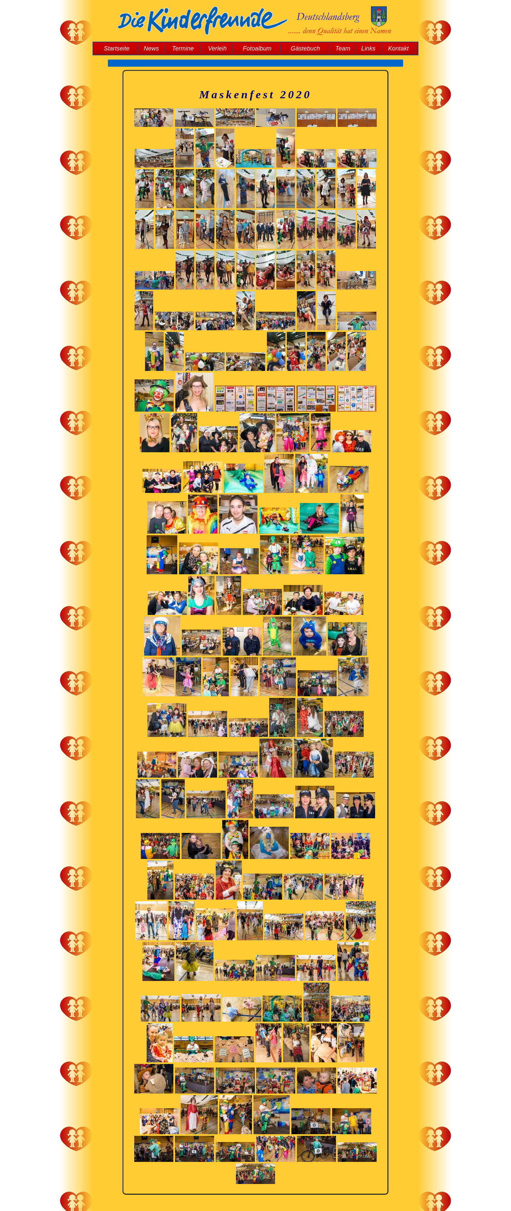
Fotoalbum (257, 48)
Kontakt (398, 48)
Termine (183, 48)
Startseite (116, 48)
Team (342, 48)
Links (368, 48)
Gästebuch (305, 48)
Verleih (217, 48)
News (151, 48)
